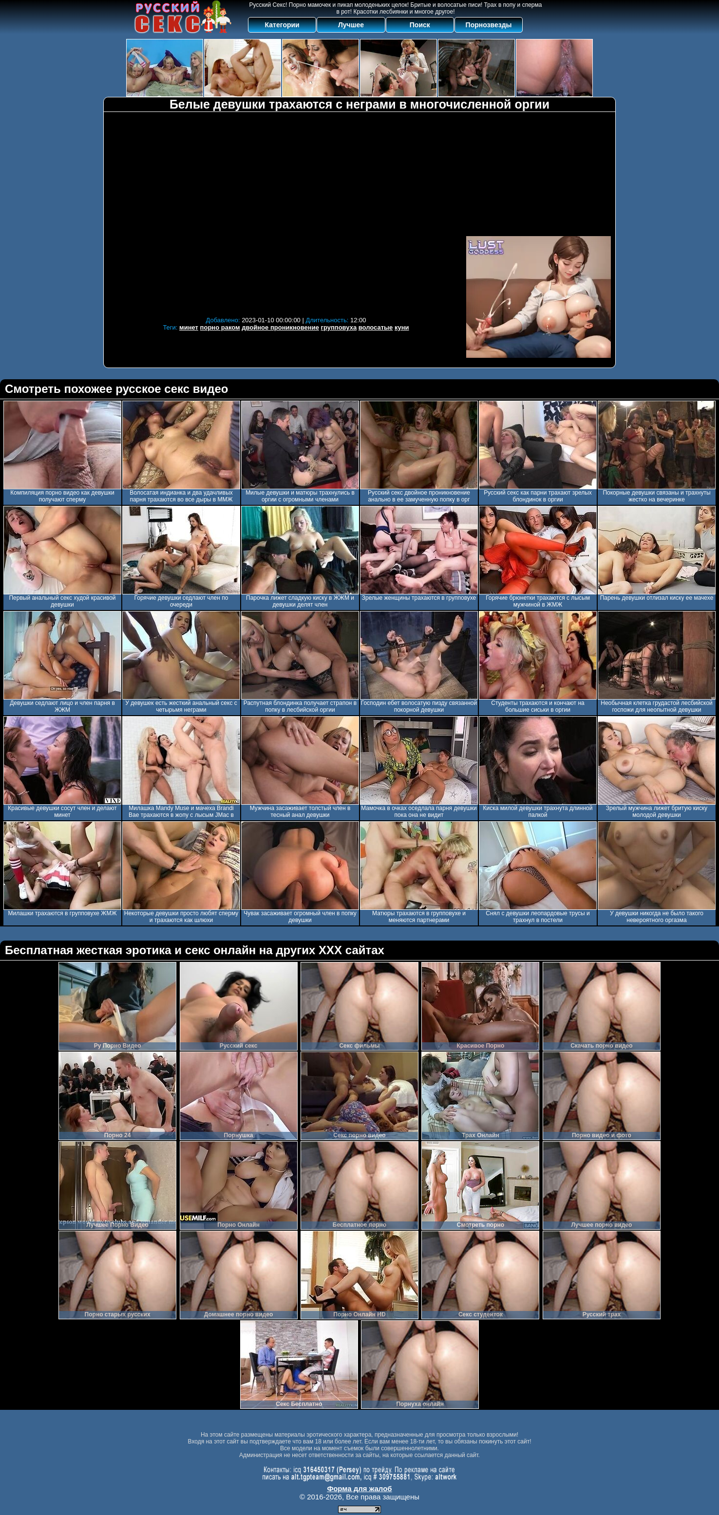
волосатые (376, 327)
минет (188, 327)
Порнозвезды (489, 25)
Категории (282, 25)
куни (402, 327)
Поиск (420, 25)
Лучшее (351, 25)
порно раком (220, 327)
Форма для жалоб (359, 1488)
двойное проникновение (280, 327)
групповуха (339, 327)
